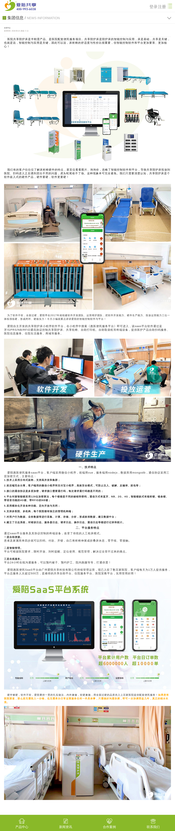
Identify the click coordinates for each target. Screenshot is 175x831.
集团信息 (15, 18)
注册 (162, 6)
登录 (153, 6)
